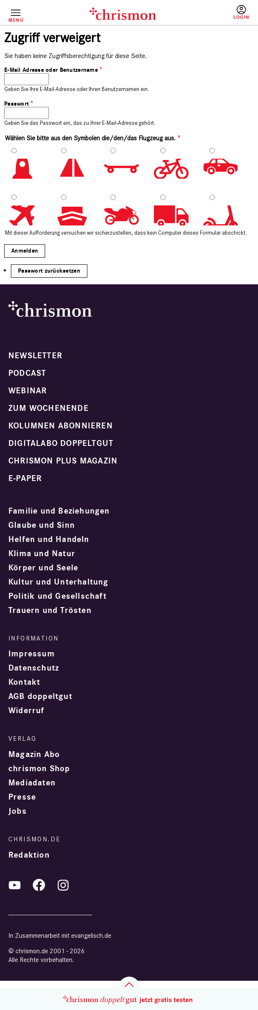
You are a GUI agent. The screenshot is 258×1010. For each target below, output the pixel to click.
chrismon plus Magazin (63, 461)
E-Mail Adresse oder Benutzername (51, 70)
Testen (216, 15)
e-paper (25, 478)
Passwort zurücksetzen (49, 270)
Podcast (27, 373)
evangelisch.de (91, 935)
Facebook (39, 885)
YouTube (14, 885)
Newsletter (35, 356)
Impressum (31, 654)
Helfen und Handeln (48, 539)
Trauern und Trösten (50, 610)
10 (228, 215)
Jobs (17, 811)
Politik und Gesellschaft (57, 596)
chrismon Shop (39, 769)
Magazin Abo (34, 754)
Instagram (63, 885)
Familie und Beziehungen (59, 511)
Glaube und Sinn (41, 525)
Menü (15, 20)
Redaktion (29, 855)
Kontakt (24, 682)
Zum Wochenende (48, 408)
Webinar (27, 391)
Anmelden (241, 12)
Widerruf (26, 711)
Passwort (16, 104)
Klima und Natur (41, 554)
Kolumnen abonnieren (60, 426)
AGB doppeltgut (40, 696)
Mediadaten (32, 783)
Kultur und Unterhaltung (58, 582)
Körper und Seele (43, 568)
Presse (22, 797)
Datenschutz (33, 668)
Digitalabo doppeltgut (60, 443)
